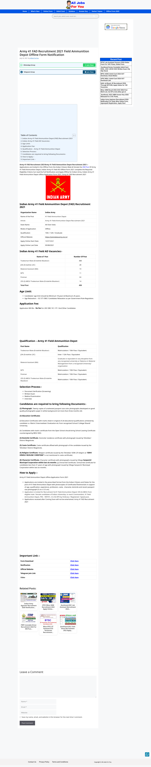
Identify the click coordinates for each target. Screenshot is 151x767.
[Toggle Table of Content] (73, 135)
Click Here (74, 565)
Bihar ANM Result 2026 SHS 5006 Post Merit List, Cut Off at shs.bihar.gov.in (114, 91)
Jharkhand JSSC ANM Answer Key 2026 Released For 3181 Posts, (115, 95)
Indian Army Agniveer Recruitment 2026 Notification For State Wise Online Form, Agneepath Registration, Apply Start (114, 101)
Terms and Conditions (60, 762)
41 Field (54, 169)
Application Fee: (28, 146)
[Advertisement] (58, 33)
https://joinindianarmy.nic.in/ (56, 237)
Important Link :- (29, 159)
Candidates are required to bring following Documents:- (44, 154)
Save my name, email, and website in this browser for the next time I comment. (52, 717)
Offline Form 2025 (112, 11)
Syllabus (72, 11)
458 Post (85, 167)
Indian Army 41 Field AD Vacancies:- (36, 141)
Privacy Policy (44, 762)
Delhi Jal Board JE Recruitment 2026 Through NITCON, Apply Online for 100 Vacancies (114, 85)
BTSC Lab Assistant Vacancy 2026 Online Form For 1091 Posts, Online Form (115, 63)
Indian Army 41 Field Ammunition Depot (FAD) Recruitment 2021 (47, 138)
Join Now (89, 65)
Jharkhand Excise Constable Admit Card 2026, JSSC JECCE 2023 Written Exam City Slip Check (115, 69)
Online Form (47, 11)
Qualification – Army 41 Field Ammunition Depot (41, 149)
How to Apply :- (28, 157)
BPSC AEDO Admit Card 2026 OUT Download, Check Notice (112, 75)
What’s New (35, 11)
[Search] (94, 16)
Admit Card (60, 11)
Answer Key (83, 11)
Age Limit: (26, 143)
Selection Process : (29, 151)
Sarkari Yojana (97, 11)
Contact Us (32, 762)
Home (25, 11)
